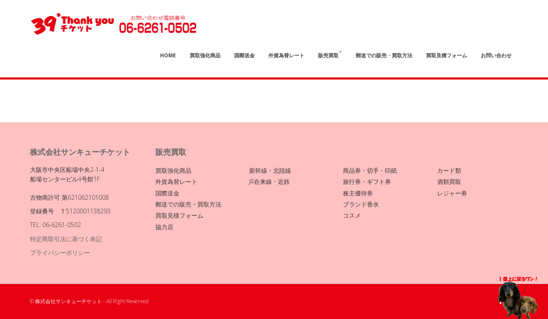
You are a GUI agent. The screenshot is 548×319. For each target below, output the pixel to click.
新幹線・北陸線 (270, 170)
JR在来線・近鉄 (269, 181)
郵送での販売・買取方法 (384, 55)
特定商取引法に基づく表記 (66, 239)
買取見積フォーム (446, 55)
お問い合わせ (496, 55)
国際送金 (244, 55)
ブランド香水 (361, 204)
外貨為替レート (286, 55)
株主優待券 (358, 193)
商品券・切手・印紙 (370, 170)
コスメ (352, 215)
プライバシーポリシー (60, 252)
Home (168, 55)
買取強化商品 (205, 55)
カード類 (449, 170)
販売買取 (330, 54)
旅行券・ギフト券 (367, 181)
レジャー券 (452, 193)
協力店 (164, 227)
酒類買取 (449, 181)
